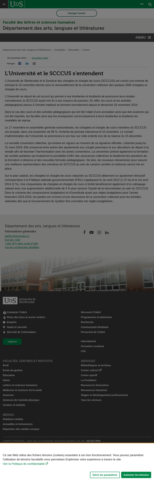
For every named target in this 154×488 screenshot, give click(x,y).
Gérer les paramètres (105, 474)
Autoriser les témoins (136, 474)
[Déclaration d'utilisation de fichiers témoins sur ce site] (77, 465)
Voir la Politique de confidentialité (23, 463)
